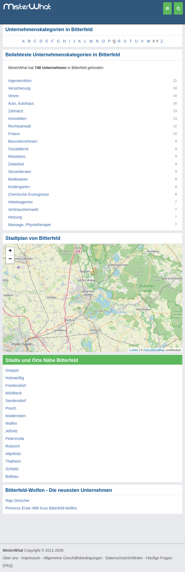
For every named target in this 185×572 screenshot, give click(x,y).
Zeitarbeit (16, 164)
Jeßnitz (11, 431)
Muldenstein (15, 416)
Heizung (15, 217)
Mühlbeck (13, 393)
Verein (13, 96)
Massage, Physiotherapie (29, 225)
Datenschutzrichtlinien (124, 558)
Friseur (14, 134)
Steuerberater (19, 171)
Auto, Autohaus (21, 103)
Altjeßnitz (13, 454)
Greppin (12, 370)
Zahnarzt (15, 111)
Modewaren (18, 179)
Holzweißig (14, 378)
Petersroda (14, 438)
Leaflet (133, 350)
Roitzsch (12, 446)
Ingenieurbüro (19, 81)
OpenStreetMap (154, 350)
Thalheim (13, 461)
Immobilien (17, 118)
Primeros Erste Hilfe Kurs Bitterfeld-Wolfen (41, 508)
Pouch (10, 408)
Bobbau (11, 476)
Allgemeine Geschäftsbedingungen (72, 558)
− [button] (10, 259)
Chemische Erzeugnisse (28, 194)
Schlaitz (12, 469)
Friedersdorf (15, 385)
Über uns (10, 558)
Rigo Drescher (17, 500)
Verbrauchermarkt (23, 209)
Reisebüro (16, 156)
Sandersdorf (15, 400)
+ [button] (10, 251)
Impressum (30, 558)
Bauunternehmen (22, 141)
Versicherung (19, 88)
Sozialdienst (18, 149)
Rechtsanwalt (19, 126)
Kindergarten (19, 187)
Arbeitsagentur (20, 202)
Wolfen (11, 423)
